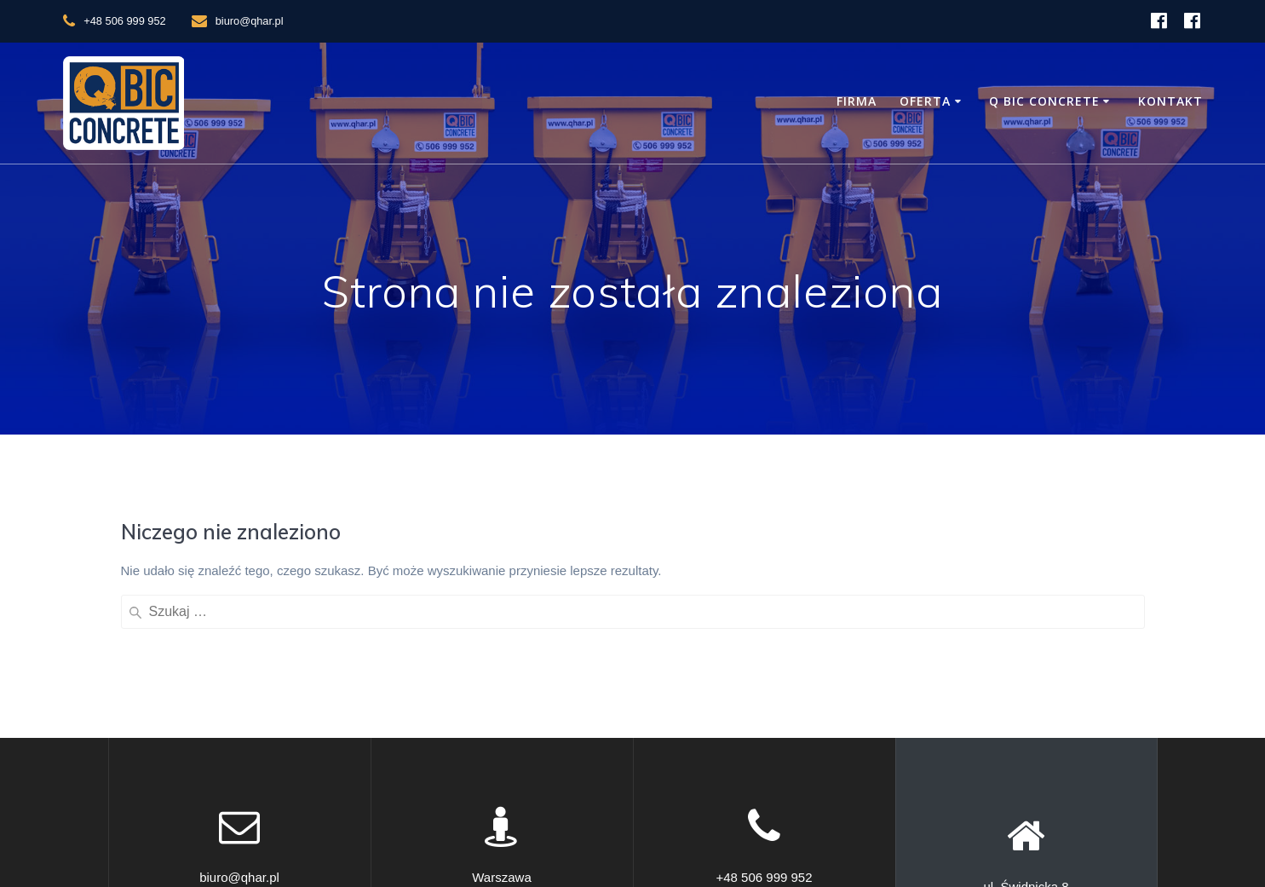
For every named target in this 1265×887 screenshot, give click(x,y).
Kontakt (1170, 101)
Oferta (925, 101)
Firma (857, 101)
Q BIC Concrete (1044, 101)
